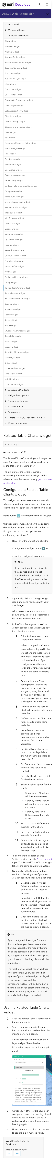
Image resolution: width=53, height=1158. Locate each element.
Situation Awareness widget (17, 331)
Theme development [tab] (18, 401)
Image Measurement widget (17, 202)
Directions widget (13, 116)
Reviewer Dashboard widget (17, 298)
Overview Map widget (15, 261)
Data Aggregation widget (16, 111)
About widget (11, 41)
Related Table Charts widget (17, 288)
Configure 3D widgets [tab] (18, 390)
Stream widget (11, 347)
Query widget (11, 282)
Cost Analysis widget (14, 105)
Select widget (11, 320)
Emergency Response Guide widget (21, 143)
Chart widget (10, 84)
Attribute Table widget (15, 57)
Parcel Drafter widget (14, 266)
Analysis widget (12, 52)
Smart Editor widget (14, 336)
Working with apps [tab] (17, 30)
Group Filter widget (14, 191)
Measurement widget (14, 234)
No (17, 1153)
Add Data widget (12, 46)
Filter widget (10, 154)
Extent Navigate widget (15, 148)
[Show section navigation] (47, 13)
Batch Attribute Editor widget (18, 62)
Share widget (10, 325)
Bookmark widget (13, 73)
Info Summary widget (14, 218)
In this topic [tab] (13, 444)
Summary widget (12, 357)
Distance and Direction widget (18, 127)
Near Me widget (12, 245)
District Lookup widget (15, 121)
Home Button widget (14, 197)
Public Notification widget (16, 277)
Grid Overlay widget (14, 180)
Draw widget (10, 132)
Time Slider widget (13, 374)
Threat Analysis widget (15, 368)
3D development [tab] (16, 406)
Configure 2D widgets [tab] (18, 35)
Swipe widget (11, 363)
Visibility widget (12, 379)
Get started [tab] (13, 24)
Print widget (10, 272)
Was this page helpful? (17, 1149)
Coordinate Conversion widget (19, 100)
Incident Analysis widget (16, 207)
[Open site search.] (39, 4)
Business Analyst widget (15, 79)
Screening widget (13, 309)
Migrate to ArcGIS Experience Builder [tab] (26, 417)
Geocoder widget (13, 164)
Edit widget (10, 138)
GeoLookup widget (13, 170)
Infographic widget (13, 213)
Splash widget (11, 341)
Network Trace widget (14, 250)
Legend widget (11, 229)
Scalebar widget (12, 304)
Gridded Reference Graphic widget (21, 186)
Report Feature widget (15, 293)
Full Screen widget (13, 159)
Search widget (11, 315)
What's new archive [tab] (17, 423)
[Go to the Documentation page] (47, 4)
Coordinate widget (13, 95)
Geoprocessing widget (15, 175)
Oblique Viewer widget (15, 256)
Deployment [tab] (14, 412)
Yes (9, 1153)
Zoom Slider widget (14, 384)
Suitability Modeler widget (17, 352)
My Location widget (13, 239)
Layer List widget (12, 223)
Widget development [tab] (18, 395)
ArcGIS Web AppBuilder (18, 13)
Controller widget (13, 89)
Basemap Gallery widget (16, 68)
